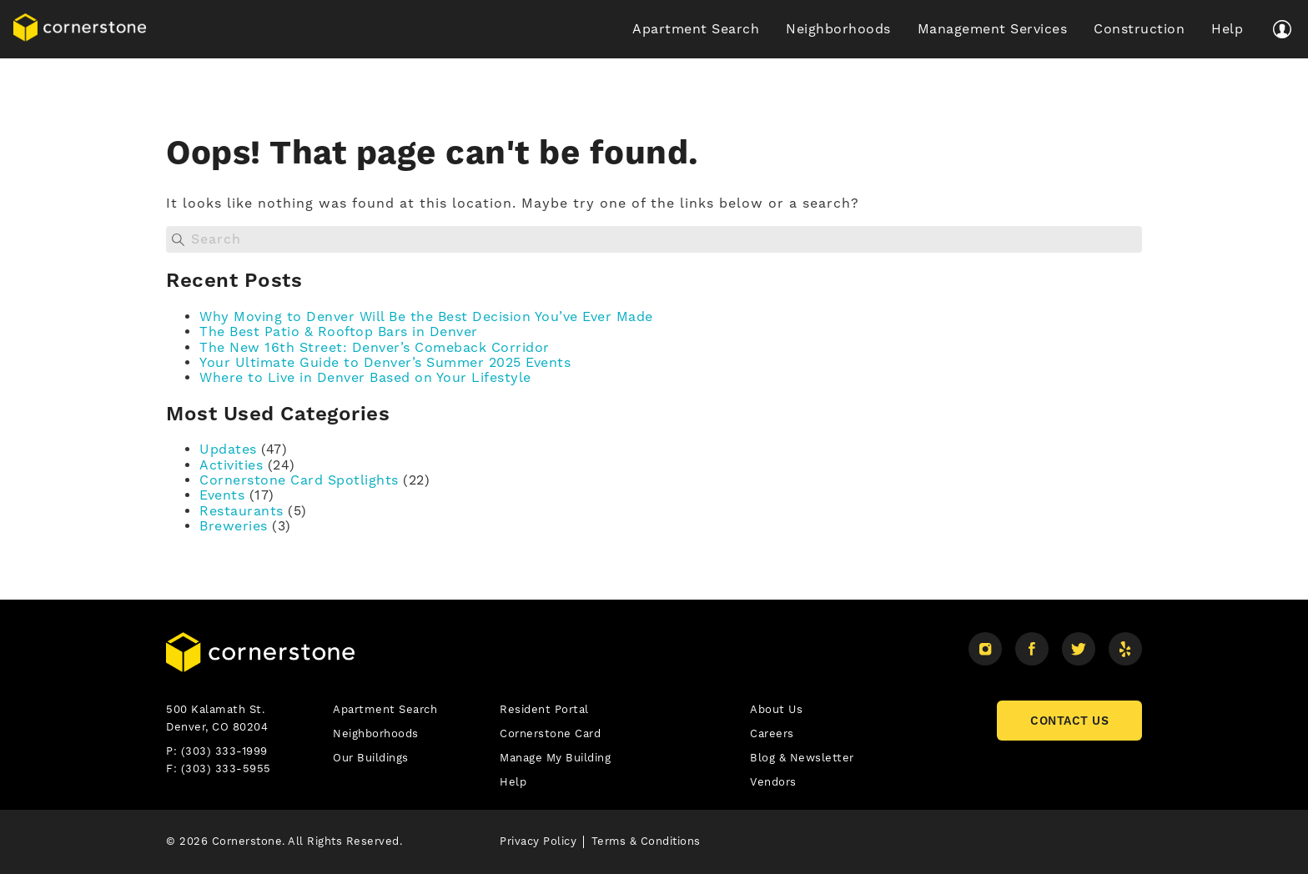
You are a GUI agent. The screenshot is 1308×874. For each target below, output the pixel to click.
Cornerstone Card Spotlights (299, 480)
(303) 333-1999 (224, 751)
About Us (776, 709)
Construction (1139, 29)
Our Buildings (371, 757)
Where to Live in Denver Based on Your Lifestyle (365, 377)
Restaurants (241, 511)
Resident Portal (544, 709)
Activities (231, 465)
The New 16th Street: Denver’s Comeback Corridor (374, 347)
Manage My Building (555, 757)
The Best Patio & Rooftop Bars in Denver (338, 331)
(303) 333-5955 (226, 768)
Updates (228, 449)
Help (1227, 29)
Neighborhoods (838, 29)
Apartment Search (695, 29)
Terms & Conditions (646, 841)
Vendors (773, 782)
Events (221, 495)
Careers (772, 733)
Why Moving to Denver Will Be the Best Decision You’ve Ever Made (426, 316)
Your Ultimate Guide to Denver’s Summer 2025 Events (385, 362)
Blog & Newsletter (802, 757)
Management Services (993, 29)
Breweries (233, 526)
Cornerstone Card (550, 733)
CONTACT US (1069, 720)
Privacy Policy (538, 841)
